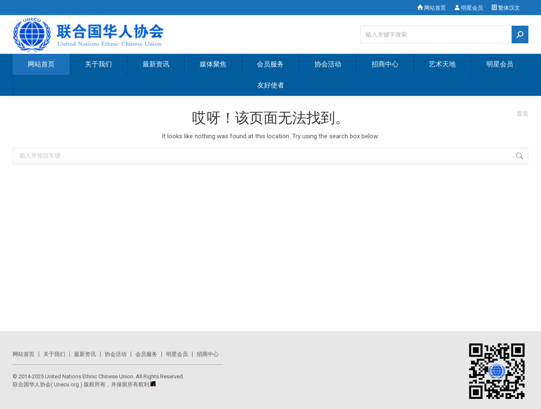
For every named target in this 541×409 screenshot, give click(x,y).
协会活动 (116, 354)
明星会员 (468, 8)
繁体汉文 (505, 8)
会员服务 (146, 354)
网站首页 (431, 8)
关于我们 (54, 354)
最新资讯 (85, 354)
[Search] (444, 34)
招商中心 (208, 354)
